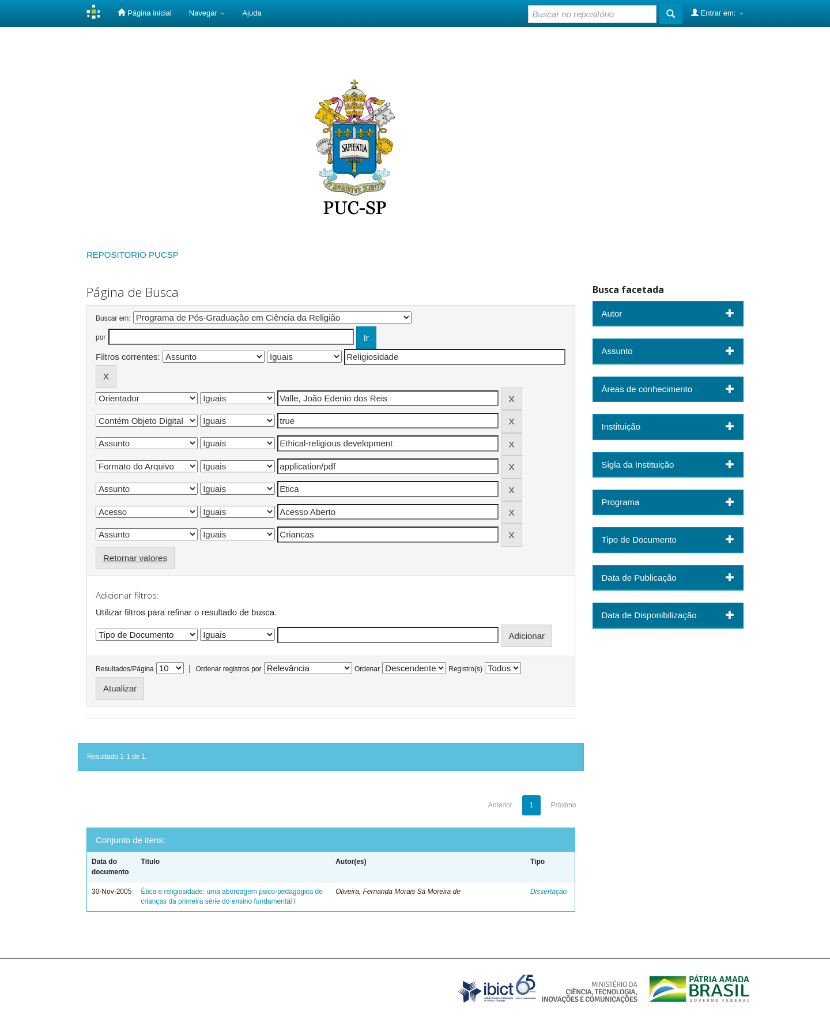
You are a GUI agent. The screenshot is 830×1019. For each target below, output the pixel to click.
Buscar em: (113, 318)
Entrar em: (717, 12)
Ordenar (367, 669)
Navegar (207, 13)
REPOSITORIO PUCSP (132, 255)
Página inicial (144, 12)
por (100, 337)
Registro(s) (465, 669)
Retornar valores (135, 558)
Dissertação (548, 892)
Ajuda (251, 13)
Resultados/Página (125, 669)
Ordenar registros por (228, 669)
